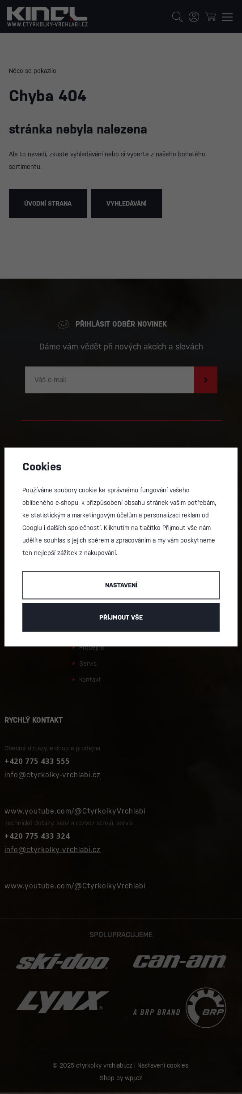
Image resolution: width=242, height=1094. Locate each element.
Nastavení (121, 585)
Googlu (32, 527)
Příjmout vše (121, 617)
